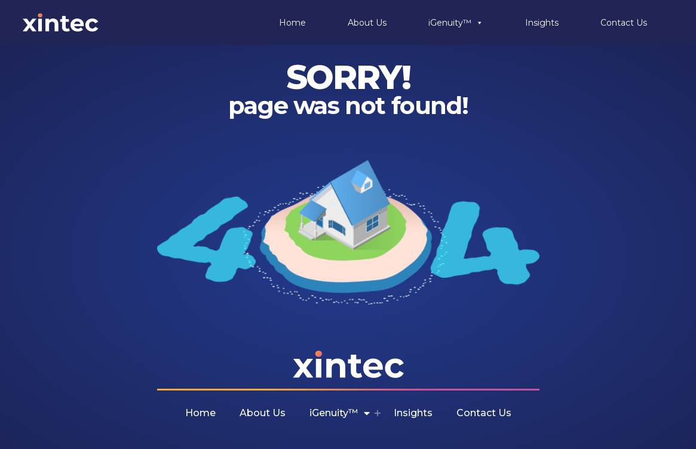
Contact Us (623, 22)
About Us (367, 22)
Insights (542, 22)
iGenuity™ (455, 23)
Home (292, 22)
